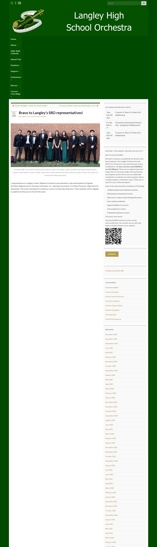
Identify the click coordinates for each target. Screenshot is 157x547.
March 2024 (109, 332)
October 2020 (110, 503)
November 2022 (111, 395)
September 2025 (111, 286)
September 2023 (111, 359)
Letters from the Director (114, 239)
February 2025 (110, 300)
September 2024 (111, 313)
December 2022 (111, 390)
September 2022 (111, 404)
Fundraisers (96, 39)
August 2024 (110, 318)
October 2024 (110, 309)
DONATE (112, 197)
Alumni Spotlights (112, 230)
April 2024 (109, 327)
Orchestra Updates (40, 59)
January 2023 (110, 386)
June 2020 (109, 521)
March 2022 (109, 431)
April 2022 (109, 426)
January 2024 (110, 341)
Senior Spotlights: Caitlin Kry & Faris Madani (31, 49)
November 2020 (111, 499)
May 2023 (109, 372)
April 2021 (109, 476)
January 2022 (110, 440)
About (22, 39)
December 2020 (111, 494)
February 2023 (110, 381)
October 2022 (110, 399)
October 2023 (110, 354)
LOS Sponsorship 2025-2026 (114, 214)
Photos (109, 39)
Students (69, 39)
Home (13, 39)
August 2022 (110, 408)
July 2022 (108, 413)
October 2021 (110, 454)
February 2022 (110, 435)
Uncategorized (110, 258)
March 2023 (109, 377)
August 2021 (110, 463)
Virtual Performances (113, 262)
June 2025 (109, 291)
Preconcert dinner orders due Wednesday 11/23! (77, 49)
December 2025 (111, 277)
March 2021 (109, 481)
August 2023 (110, 363)
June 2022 (109, 417)
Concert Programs (112, 235)
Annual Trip (55, 39)
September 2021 (111, 458)
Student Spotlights (112, 253)
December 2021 (111, 444)
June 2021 (109, 467)
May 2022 (109, 422)
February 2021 (110, 485)
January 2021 (110, 490)
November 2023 (111, 350)
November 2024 (111, 304)
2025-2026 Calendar (38, 39)
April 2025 (109, 295)
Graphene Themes (27, 544)
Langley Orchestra (26, 59)
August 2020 (110, 512)
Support (81, 39)
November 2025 (111, 282)
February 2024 (110, 336)
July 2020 (108, 517)
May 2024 (109, 323)
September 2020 (111, 508)
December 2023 (111, 345)
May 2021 (109, 472)
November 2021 (111, 449)
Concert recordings (126, 39)
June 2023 (109, 368)
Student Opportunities (114, 248)
